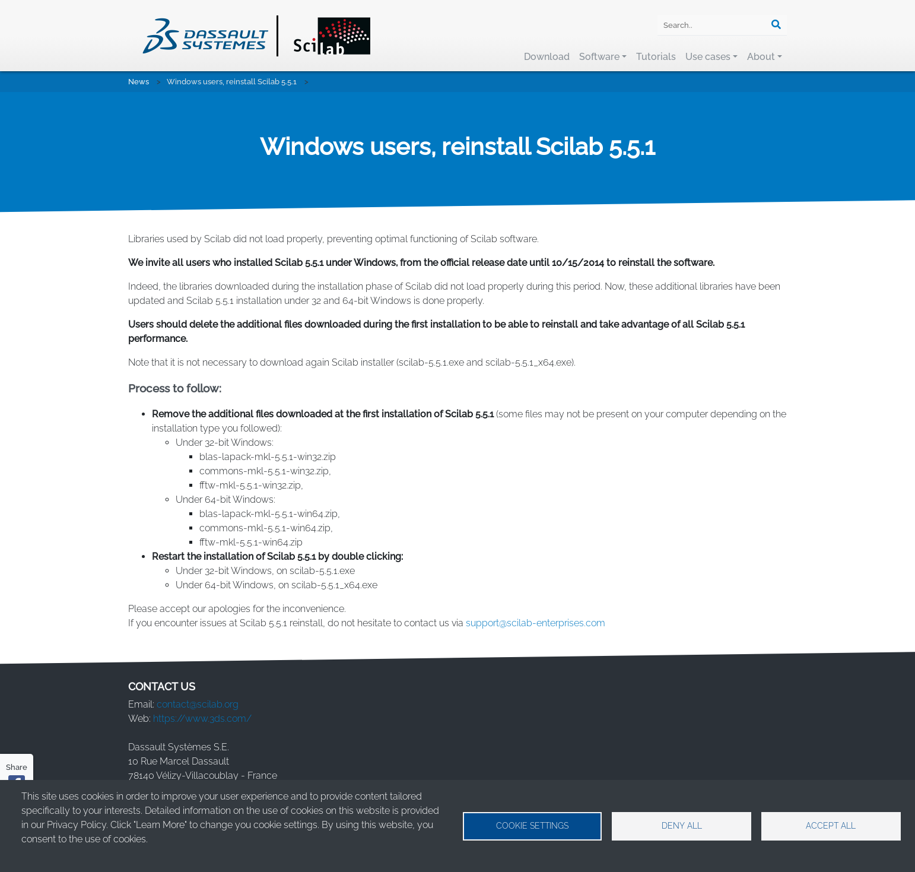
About (761, 56)
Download (547, 56)
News (138, 81)
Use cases (707, 56)
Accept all (831, 825)
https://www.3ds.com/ (202, 718)
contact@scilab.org (198, 704)
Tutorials (656, 56)
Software (599, 56)
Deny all (682, 825)
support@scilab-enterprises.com (535, 623)
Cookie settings (532, 825)
